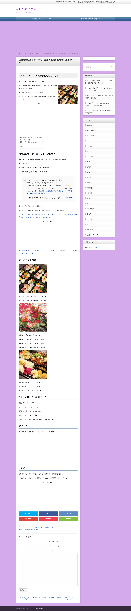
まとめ (22, 146)
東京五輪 (90, 188)
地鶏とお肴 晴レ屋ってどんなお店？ (31, 137)
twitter (92, 1)
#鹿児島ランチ (42, 191)
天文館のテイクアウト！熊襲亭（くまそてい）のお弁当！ (38, 250)
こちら (95, 247)
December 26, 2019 (65, 198)
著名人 (89, 214)
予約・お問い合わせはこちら (28, 142)
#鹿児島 (50, 191)
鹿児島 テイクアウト (51, 527)
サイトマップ (77, 1)
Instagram (86, 1)
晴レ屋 (33, 529)
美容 (88, 203)
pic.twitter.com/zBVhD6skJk (36, 193)
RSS (114, 1)
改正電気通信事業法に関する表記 (106, 2)
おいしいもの (91, 130)
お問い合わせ (68, 1)
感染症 (89, 177)
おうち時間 (90, 135)
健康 (88, 161)
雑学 (88, 224)
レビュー (90, 156)
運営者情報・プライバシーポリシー (87, 2)
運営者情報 (59, 1)
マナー (89, 151)
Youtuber (90, 125)
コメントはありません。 (36, 527)
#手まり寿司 (68, 191)
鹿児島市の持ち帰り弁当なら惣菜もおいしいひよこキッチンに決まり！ (42, 214)
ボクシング (90, 146)
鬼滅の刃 (90, 229)
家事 (88, 172)
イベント (90, 141)
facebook (99, 1)
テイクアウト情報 (25, 140)
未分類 (89, 182)
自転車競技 (90, 209)
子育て (89, 167)
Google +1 (107, 1)
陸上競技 (90, 219)
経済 (88, 198)
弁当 (21, 529)
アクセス (22, 144)
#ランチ (55, 191)
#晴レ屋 (60, 191)
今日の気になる (26, 9)
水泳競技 (90, 193)
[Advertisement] (65, 35)
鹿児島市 (38, 529)
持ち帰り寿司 (26, 529)
